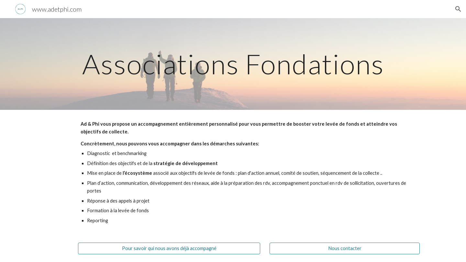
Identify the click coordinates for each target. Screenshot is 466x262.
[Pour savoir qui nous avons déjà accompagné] (169, 248)
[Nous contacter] (344, 248)
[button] (458, 9)
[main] (233, 63)
